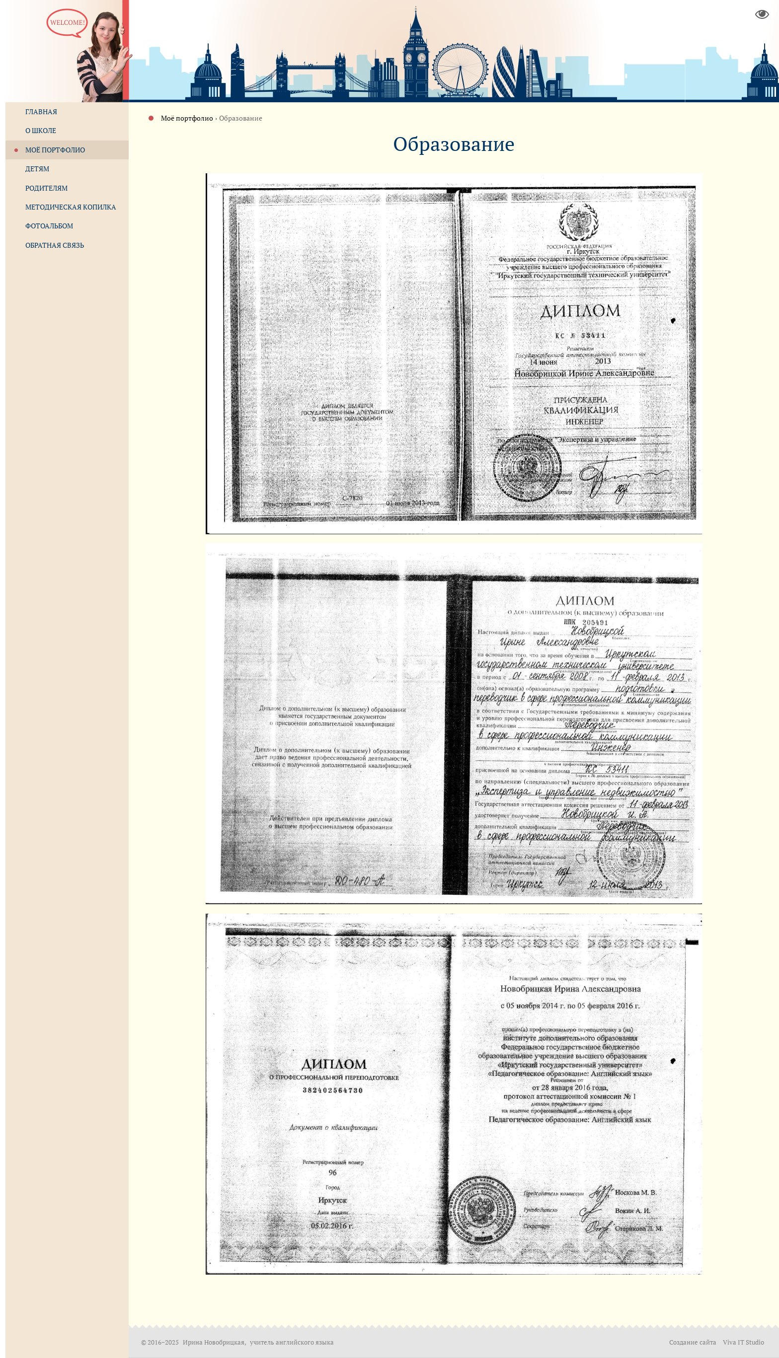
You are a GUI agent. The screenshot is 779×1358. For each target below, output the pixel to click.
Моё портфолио (187, 118)
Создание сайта (692, 1342)
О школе (40, 130)
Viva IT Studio (743, 1342)
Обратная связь (54, 245)
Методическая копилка (70, 207)
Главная (41, 111)
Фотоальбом (49, 225)
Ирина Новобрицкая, (215, 1342)
